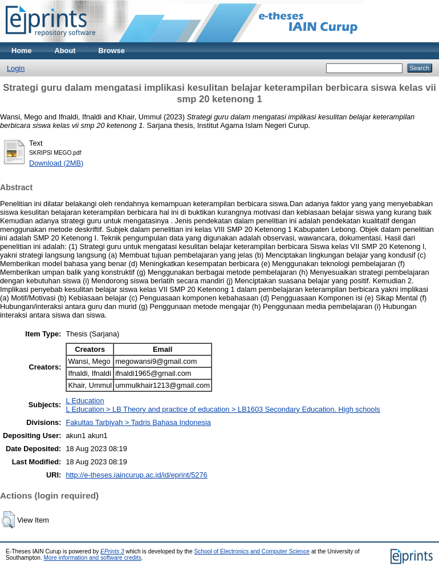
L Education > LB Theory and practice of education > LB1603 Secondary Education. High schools (223, 409)
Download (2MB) (56, 163)
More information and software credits (92, 558)
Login (16, 68)
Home (21, 50)
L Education (85, 400)
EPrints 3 (112, 551)
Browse (112, 50)
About (65, 50)
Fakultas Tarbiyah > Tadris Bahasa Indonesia (138, 422)
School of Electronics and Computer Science (252, 551)
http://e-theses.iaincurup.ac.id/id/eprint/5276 (136, 475)
